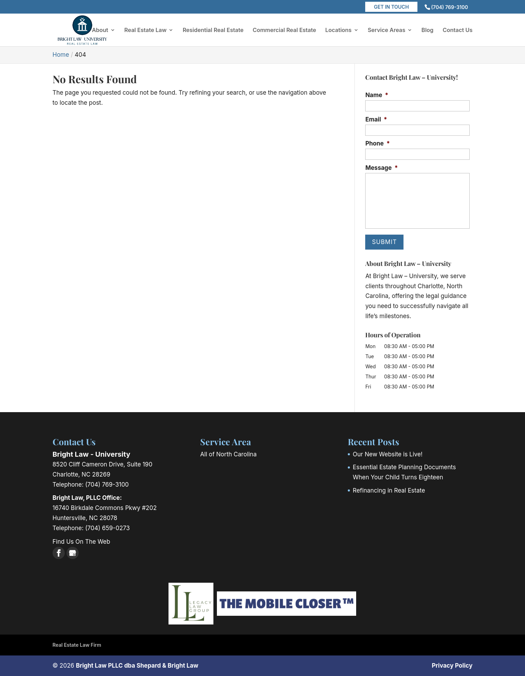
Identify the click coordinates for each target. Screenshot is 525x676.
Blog (427, 30)
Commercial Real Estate (284, 30)
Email (376, 119)
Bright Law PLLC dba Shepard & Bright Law (137, 665)
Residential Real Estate (213, 30)
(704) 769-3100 (449, 7)
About (100, 30)
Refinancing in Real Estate (389, 490)
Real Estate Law (145, 30)
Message (381, 167)
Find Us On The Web (81, 541)
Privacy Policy (452, 665)
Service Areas (386, 30)
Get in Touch (391, 7)
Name (376, 95)
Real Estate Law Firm (77, 645)
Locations (338, 30)
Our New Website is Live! (387, 454)
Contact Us (457, 30)
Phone (377, 143)
